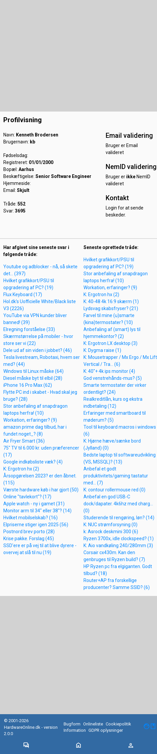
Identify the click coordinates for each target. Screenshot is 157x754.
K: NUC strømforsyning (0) (110, 524)
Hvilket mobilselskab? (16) (30, 517)
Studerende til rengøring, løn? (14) (118, 517)
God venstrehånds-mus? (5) (112, 378)
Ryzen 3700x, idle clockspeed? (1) (118, 538)
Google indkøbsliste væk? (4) (33, 461)
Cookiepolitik (118, 723)
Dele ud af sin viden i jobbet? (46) (37, 350)
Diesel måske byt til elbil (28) (32, 378)
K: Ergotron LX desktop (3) (110, 343)
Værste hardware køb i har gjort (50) (40, 489)
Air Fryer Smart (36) (24, 441)
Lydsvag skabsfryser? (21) (110, 308)
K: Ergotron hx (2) (21, 468)
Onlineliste (93, 723)
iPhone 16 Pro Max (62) (27, 385)
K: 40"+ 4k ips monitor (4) (109, 371)
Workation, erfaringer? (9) (30, 420)
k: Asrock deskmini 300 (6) (110, 531)
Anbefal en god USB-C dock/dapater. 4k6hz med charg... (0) (118, 503)
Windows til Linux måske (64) (33, 371)
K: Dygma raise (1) (102, 350)
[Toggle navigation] (26, 745)
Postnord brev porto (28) (29, 531)
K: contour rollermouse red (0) (114, 489)
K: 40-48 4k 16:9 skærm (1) (111, 301)
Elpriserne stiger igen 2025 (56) (35, 524)
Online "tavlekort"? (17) (27, 496)
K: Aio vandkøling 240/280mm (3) (118, 545)
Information (75, 730)
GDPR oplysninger (105, 730)
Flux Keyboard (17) (22, 294)
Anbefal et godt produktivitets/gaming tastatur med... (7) (115, 475)
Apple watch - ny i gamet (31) (34, 503)
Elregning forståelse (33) (29, 329)
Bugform (72, 723)
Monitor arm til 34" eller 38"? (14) (37, 510)
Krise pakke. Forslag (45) (28, 538)
